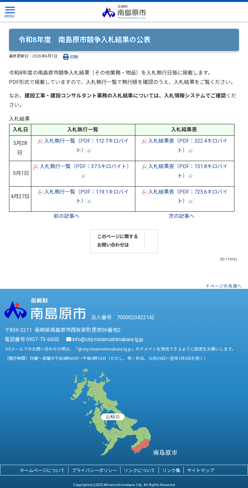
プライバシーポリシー (94, 470)
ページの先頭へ (226, 286)
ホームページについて (42, 470)
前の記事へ (66, 216)
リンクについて (139, 470)
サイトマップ (200, 470)
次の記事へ (181, 216)
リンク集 (171, 470)
